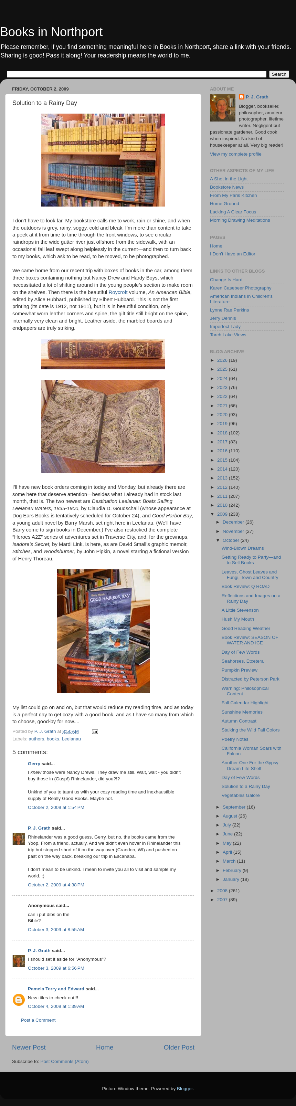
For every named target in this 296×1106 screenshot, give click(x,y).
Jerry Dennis (223, 318)
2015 (223, 460)
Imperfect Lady (225, 326)
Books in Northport (51, 32)
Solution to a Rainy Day (246, 786)
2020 (223, 414)
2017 (223, 441)
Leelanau (71, 738)
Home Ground (224, 203)
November (234, 531)
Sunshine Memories (242, 712)
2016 (223, 450)
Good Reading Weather (246, 628)
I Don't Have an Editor (232, 253)
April (228, 852)
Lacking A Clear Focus (233, 211)
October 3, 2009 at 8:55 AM (56, 929)
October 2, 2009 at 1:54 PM (56, 807)
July (227, 825)
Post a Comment (38, 1020)
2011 (223, 496)
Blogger (185, 1088)
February (233, 870)
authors (36, 738)
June (228, 833)
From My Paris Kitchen (233, 195)
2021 (223, 405)
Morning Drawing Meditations (240, 220)
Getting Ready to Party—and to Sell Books (251, 560)
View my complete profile (236, 154)
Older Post (179, 1047)
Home (104, 1047)
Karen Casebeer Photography (241, 288)
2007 (223, 899)
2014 (223, 469)
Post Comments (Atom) (65, 1061)
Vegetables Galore (241, 795)
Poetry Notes (235, 739)
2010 (223, 505)
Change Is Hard (226, 279)
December (234, 522)
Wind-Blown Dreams (243, 548)
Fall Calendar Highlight (245, 702)
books (53, 738)
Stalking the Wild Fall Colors (251, 730)
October (232, 540)
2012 (223, 487)
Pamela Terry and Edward (56, 988)
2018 (223, 432)
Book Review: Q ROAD (246, 586)
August (231, 816)
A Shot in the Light (229, 178)
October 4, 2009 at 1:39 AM (56, 1006)
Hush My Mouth (238, 619)
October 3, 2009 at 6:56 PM (56, 968)
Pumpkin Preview (239, 670)
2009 (223, 514)
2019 (223, 423)
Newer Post (29, 1047)
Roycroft (117, 292)
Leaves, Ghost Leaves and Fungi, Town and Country (250, 574)
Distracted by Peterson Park (250, 679)
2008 (223, 890)
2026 (223, 360)
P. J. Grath (39, 828)
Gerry (34, 763)
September (235, 807)
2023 (223, 387)
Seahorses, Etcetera (243, 661)
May (228, 843)
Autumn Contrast (239, 721)
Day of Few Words (241, 652)
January (232, 879)
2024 (223, 378)
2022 (223, 396)
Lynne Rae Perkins (229, 310)
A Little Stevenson (240, 610)
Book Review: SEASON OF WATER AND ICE (250, 640)
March (230, 861)
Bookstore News (227, 187)
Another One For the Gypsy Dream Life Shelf (250, 765)
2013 (223, 478)
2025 (223, 369)
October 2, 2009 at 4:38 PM (56, 884)
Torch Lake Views (228, 334)
